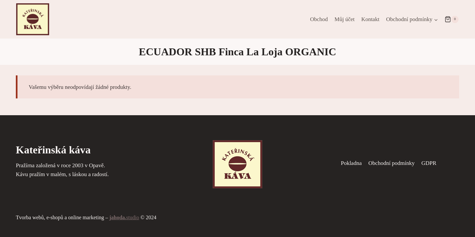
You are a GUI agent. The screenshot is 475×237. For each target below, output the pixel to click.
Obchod (319, 19)
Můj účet (344, 19)
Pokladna (351, 163)
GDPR (428, 163)
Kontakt (370, 19)
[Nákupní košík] (452, 19)
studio (124, 217)
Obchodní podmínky (391, 163)
